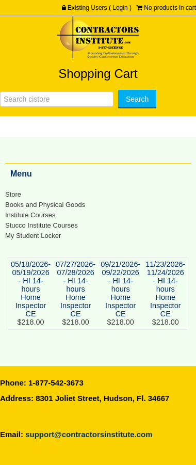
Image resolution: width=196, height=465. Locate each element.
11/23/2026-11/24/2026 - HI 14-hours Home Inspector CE (165, 289)
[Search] (56, 99)
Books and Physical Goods (45, 205)
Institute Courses (30, 215)
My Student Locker (33, 235)
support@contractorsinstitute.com (88, 434)
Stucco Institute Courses (41, 225)
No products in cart (170, 7)
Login (119, 7)
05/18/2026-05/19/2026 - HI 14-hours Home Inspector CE (31, 289)
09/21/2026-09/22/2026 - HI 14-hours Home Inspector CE (120, 289)
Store (13, 194)
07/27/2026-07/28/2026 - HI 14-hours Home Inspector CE (75, 289)
